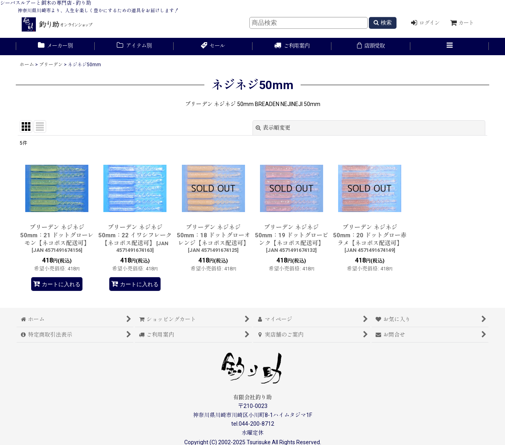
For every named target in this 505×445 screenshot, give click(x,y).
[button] (449, 46)
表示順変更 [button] (273, 128)
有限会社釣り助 (252, 397)
